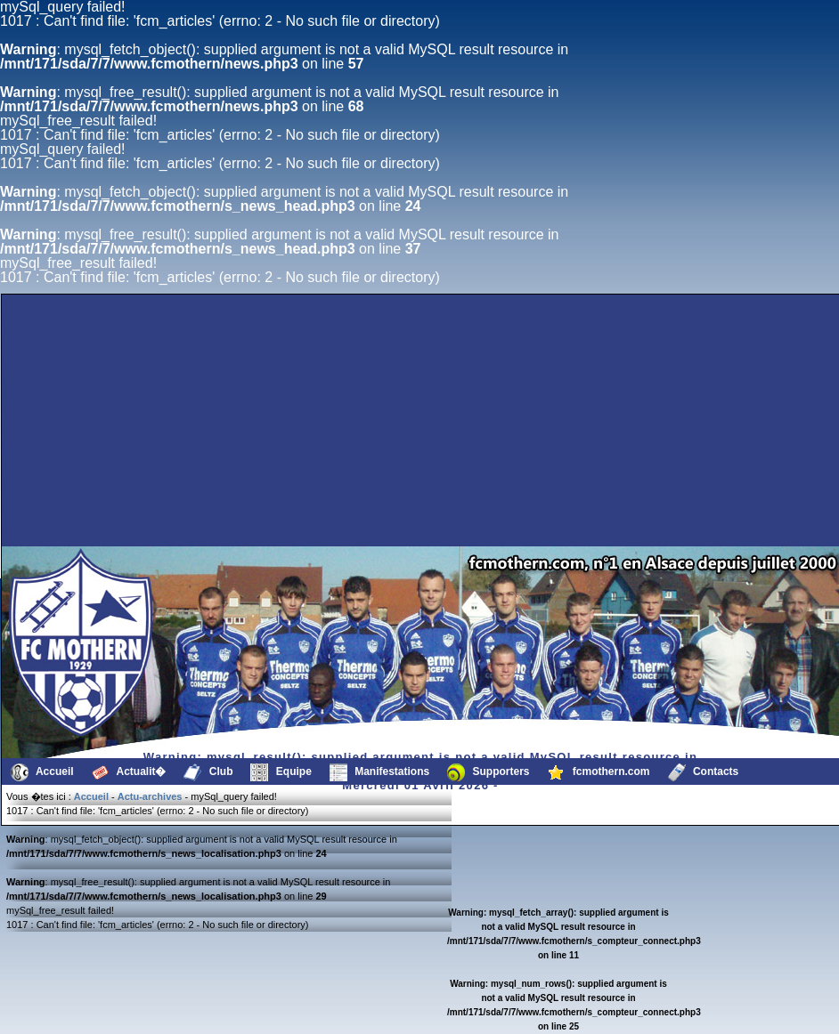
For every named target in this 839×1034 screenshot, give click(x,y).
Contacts (703, 772)
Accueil (42, 772)
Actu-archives (150, 796)
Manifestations (379, 772)
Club (207, 772)
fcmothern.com (599, 772)
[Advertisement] (173, 504)
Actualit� (129, 772)
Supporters (488, 772)
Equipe (280, 772)
